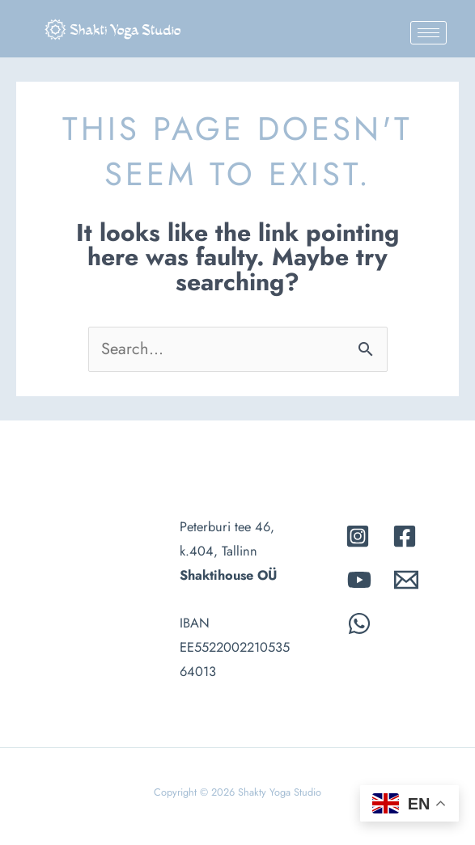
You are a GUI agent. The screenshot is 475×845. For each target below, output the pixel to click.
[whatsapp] (359, 623)
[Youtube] (359, 580)
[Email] (406, 580)
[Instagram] (358, 536)
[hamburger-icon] (428, 32)
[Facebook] (404, 536)
